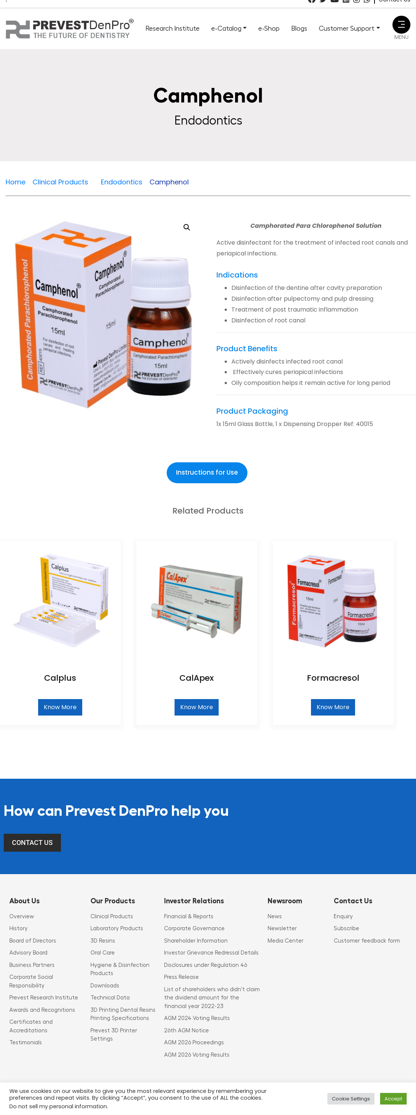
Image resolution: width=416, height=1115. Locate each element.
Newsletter (282, 928)
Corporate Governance (194, 928)
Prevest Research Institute (43, 998)
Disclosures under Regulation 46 (205, 965)
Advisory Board (28, 953)
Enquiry (343, 916)
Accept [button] (393, 1098)
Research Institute (172, 28)
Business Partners (32, 965)
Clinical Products (111, 916)
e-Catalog (226, 28)
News (275, 916)
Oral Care (102, 953)
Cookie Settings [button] (351, 1098)
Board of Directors (32, 941)
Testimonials (25, 1042)
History (18, 928)
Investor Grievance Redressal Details (211, 953)
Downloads (104, 986)
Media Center (285, 941)
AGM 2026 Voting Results (196, 1055)
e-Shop (269, 28)
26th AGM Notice (186, 1030)
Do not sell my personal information (58, 1106)
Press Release (181, 977)
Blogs (299, 28)
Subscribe (346, 928)
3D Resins (102, 941)
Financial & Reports (188, 916)
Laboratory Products (116, 928)
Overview (21, 916)
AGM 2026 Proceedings (194, 1042)
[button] (187, 227)
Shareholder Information (196, 941)
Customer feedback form (367, 941)
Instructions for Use (207, 472)
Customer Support (347, 28)
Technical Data (110, 998)
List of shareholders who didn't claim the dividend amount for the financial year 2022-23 (212, 998)
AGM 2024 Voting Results (197, 1018)
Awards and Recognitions (42, 1010)
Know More (60, 707)
